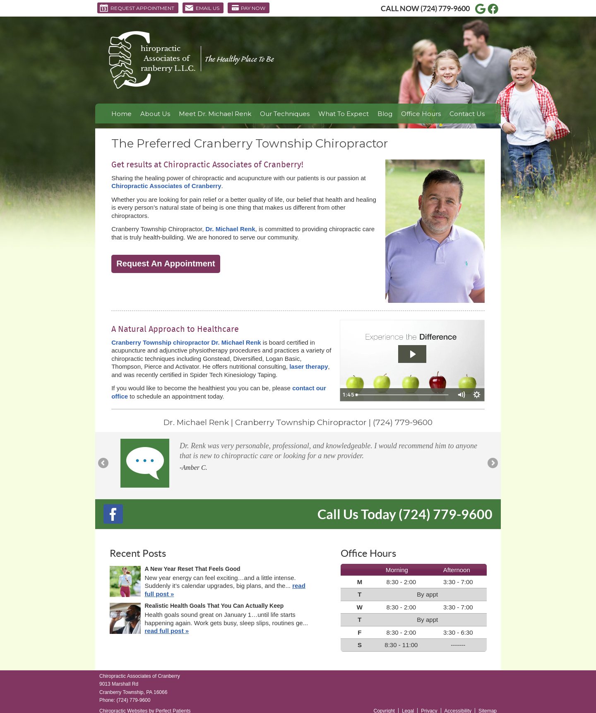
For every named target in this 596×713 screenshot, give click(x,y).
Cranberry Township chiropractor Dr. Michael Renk (186, 342)
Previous (104, 463)
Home (121, 114)
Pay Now (248, 8)
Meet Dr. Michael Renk (215, 114)
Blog (384, 114)
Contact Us (467, 114)
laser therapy (308, 366)
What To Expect (343, 114)
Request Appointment (136, 7)
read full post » (167, 630)
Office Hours (421, 114)
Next (492, 463)
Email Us (202, 7)
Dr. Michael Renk (230, 228)
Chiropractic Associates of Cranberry (166, 185)
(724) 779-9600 (445, 8)
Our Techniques (285, 114)
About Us (155, 114)
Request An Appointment (165, 263)
